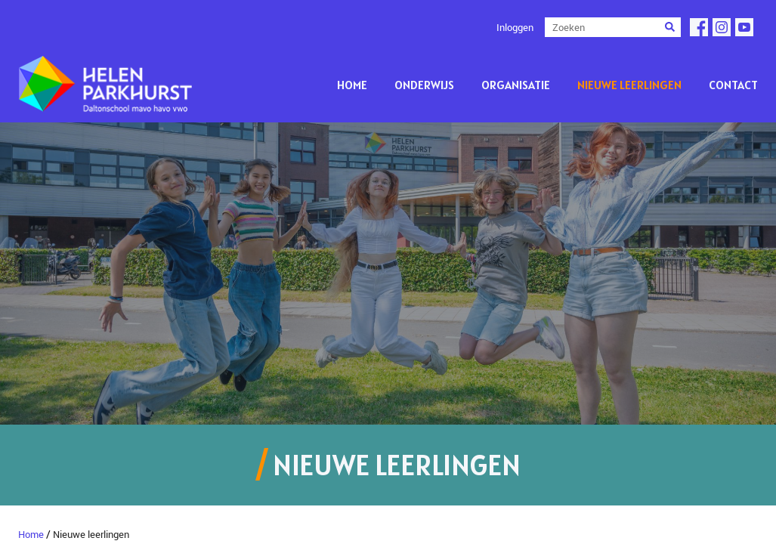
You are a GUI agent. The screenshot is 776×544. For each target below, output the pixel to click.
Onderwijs (424, 84)
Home (352, 84)
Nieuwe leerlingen (629, 84)
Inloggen (514, 27)
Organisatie (515, 84)
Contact (733, 84)
